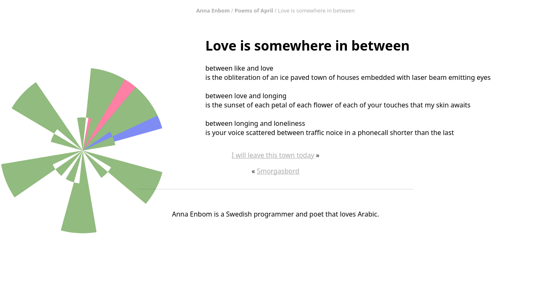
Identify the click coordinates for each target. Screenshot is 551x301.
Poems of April (254, 10)
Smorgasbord (278, 171)
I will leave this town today (273, 155)
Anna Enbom (213, 10)
